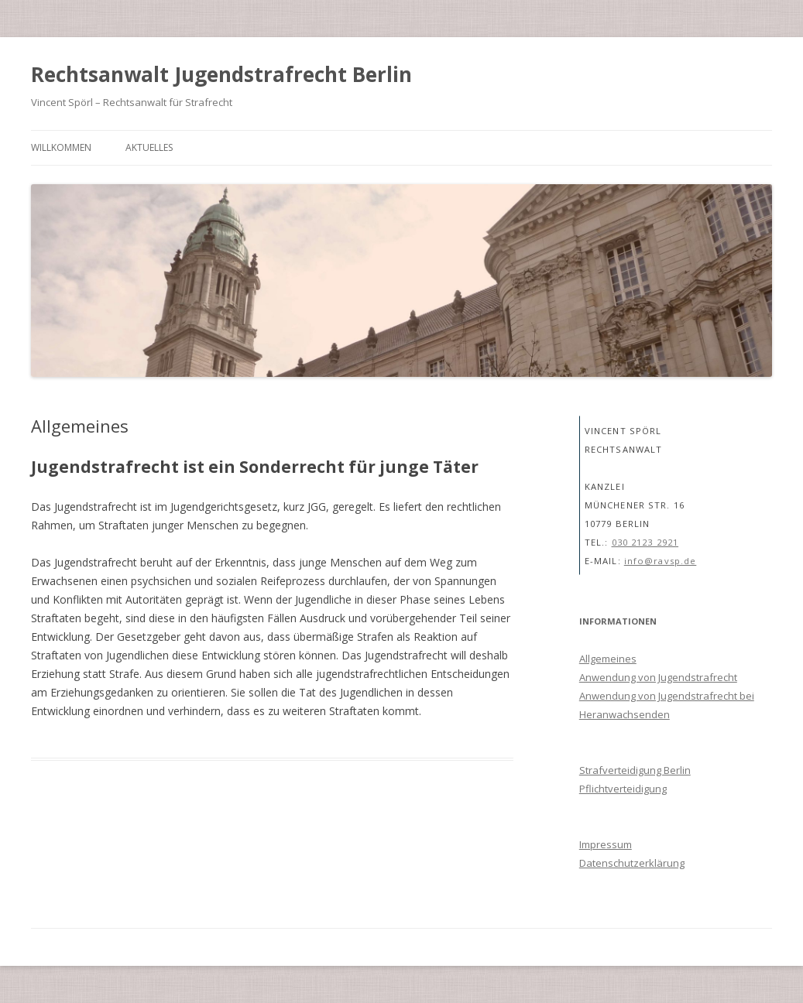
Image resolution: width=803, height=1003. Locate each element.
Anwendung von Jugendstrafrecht (658, 677)
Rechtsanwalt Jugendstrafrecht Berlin (221, 74)
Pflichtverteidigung (623, 789)
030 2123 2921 (645, 542)
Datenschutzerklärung (632, 863)
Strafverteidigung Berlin (635, 770)
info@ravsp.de (660, 561)
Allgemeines (608, 659)
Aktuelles (149, 147)
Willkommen (61, 147)
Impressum (605, 844)
